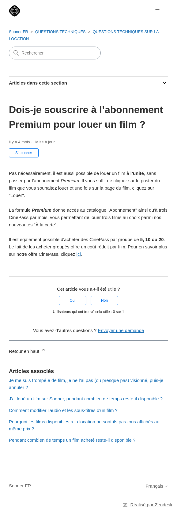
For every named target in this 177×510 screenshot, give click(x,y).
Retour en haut (28, 350)
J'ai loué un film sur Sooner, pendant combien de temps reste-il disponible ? (86, 398)
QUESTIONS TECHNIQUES (61, 31)
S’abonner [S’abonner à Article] (23, 153)
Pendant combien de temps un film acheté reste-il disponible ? (72, 440)
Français (156, 486)
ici (79, 254)
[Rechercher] (54, 53)
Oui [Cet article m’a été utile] (73, 300)
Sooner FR (18, 31)
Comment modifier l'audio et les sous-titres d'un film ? (63, 410)
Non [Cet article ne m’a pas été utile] (104, 300)
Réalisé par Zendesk (151, 504)
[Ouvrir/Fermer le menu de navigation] (157, 11)
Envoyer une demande (121, 330)
